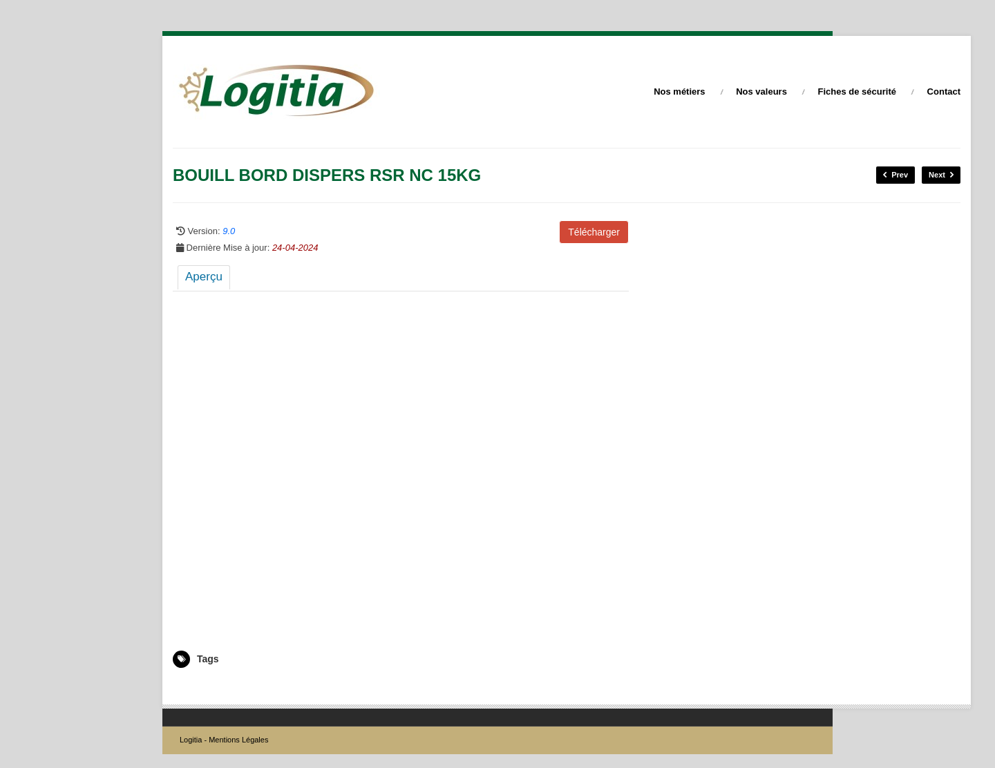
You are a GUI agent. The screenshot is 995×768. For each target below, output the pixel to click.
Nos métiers (679, 91)
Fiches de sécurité (857, 91)
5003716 (189, 688)
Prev (895, 175)
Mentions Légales (238, 740)
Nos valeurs (761, 91)
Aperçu (203, 276)
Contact (943, 91)
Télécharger (594, 232)
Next (941, 175)
